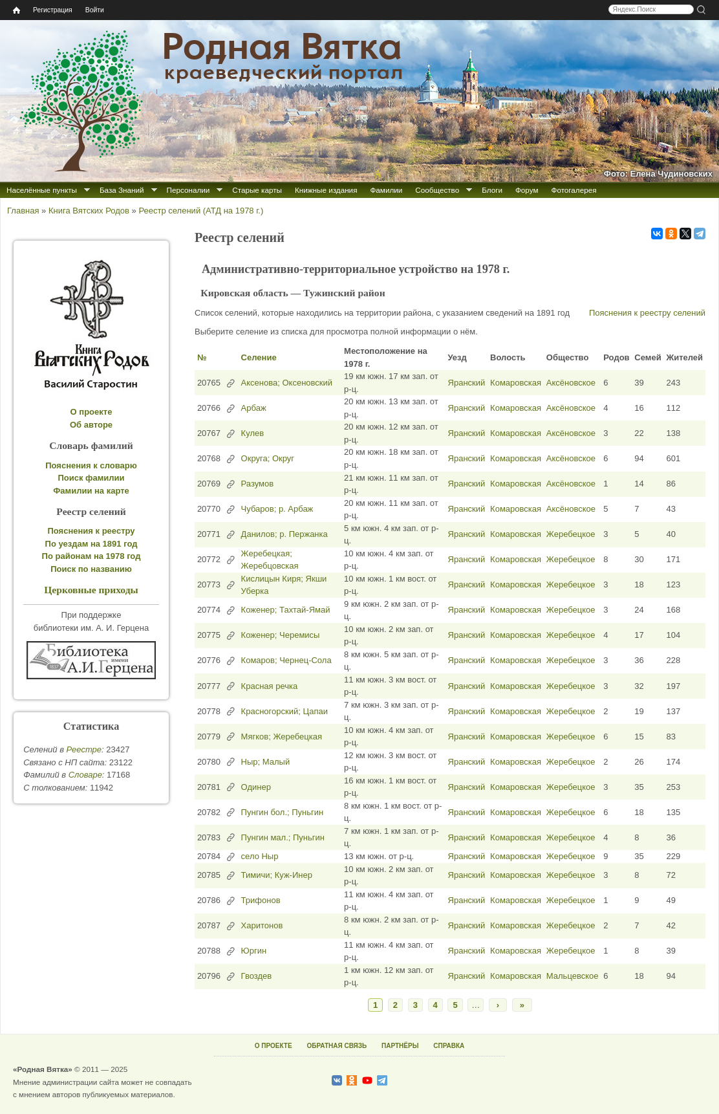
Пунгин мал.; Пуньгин (283, 837)
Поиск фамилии (91, 478)
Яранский (467, 383)
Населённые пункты (41, 190)
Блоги (492, 190)
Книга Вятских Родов (88, 210)
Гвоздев (256, 976)
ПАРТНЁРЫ (399, 1045)
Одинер (256, 787)
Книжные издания (326, 190)
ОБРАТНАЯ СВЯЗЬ (336, 1045)
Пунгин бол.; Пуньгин (282, 812)
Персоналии (188, 190)
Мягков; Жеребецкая (281, 736)
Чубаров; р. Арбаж (277, 509)
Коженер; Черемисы (280, 635)
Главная (23, 210)
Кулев (252, 433)
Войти (94, 10)
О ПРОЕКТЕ (273, 1045)
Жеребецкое (571, 534)
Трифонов (261, 900)
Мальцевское (572, 976)
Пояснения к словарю (91, 465)
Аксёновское (571, 383)
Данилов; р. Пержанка (284, 534)
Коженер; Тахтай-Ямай (285, 610)
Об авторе (91, 425)
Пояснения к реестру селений (647, 313)
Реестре (84, 749)
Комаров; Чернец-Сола (286, 660)
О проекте (91, 412)
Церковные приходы (91, 589)
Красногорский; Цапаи (284, 711)
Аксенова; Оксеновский (286, 383)
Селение (259, 357)
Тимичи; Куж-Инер (276, 875)
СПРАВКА (448, 1045)
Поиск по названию (91, 569)
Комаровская (515, 383)
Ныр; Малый (265, 762)
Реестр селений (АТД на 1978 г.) (200, 210)
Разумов (257, 483)
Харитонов (262, 925)
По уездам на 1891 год (91, 544)
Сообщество (437, 190)
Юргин (254, 951)
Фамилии (386, 190)
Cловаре (85, 775)
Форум (527, 190)
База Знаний (122, 190)
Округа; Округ (267, 458)
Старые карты (257, 190)
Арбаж (253, 408)
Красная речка (269, 686)
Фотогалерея (574, 190)
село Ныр (260, 856)
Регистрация (52, 10)
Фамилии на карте (91, 491)
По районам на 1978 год (91, 556)
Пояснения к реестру (91, 531)
